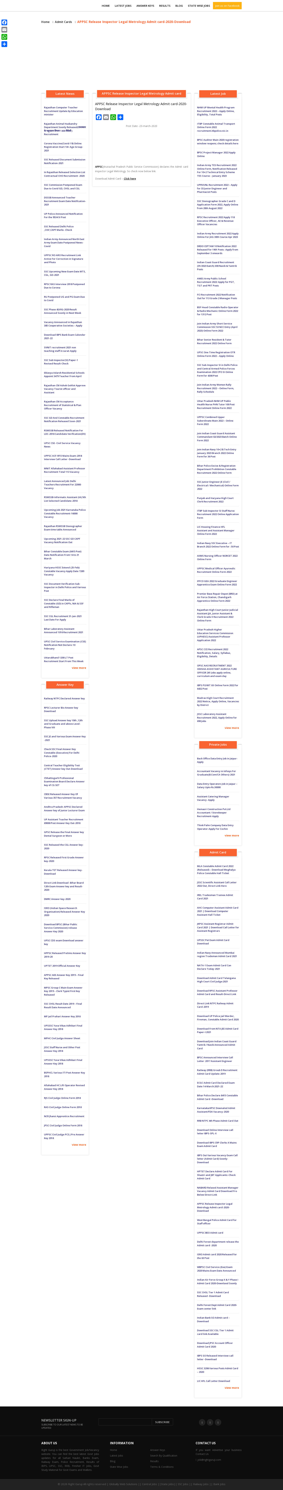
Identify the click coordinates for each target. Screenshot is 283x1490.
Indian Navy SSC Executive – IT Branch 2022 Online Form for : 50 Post (218, 544)
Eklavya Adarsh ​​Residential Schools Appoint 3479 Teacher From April (64, 374)
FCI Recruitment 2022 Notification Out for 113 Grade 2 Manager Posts (217, 296)
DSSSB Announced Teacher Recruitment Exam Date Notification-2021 (65, 201)
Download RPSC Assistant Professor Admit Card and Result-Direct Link (217, 992)
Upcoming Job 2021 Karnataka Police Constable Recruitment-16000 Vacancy (65, 513)
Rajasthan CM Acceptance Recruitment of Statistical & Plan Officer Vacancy (62, 405)
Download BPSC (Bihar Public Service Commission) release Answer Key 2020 (60, 928)
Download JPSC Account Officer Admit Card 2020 (215, 1344)
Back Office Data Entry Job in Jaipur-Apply (217, 760)
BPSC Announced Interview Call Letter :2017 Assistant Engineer (215, 1059)
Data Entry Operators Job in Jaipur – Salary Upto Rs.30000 (217, 785)
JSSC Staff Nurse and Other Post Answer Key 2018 (62, 1049)
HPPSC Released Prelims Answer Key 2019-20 (65, 954)
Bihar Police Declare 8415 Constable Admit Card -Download (217, 1097)
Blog (179, 5)
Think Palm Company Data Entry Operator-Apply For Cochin (215, 827)
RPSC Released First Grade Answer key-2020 (64, 859)
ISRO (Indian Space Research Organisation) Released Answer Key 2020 (64, 911)
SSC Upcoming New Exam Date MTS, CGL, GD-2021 (65, 273)
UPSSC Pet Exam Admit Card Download (213, 941)
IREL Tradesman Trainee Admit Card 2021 (215, 896)
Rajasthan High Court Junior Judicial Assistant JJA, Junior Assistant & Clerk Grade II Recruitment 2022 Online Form (217, 615)
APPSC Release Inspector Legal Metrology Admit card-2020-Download (214, 1207)
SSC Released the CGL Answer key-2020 (64, 846)
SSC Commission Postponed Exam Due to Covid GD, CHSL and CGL (63, 186)
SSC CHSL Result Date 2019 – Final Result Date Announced (63, 1005)
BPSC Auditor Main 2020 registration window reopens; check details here (218, 141)
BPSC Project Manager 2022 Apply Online (216, 154)
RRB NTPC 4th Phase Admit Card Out (217, 1120)
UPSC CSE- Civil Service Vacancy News (62, 444)
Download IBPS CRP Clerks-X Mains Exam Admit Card (217, 1144)
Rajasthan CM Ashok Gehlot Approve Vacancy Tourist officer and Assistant (65, 389)
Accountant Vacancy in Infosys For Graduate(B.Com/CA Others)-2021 (216, 773)
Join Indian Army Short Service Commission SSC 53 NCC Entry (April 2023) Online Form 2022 (217, 327)
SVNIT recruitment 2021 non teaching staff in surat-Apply (60, 349)
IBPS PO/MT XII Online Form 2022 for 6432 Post (217, 687)
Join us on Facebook (227, 5)
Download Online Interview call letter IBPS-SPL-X (215, 1131)
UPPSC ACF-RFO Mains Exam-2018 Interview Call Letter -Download (63, 457)
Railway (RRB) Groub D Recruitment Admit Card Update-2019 (217, 1071)
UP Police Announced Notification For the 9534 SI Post (63, 215)
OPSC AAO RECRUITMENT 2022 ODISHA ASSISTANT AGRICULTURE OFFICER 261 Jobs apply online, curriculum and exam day (217, 671)
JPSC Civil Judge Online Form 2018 (63, 1125)
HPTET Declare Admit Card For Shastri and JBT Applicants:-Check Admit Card (216, 1175)
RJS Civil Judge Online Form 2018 (62, 1098)
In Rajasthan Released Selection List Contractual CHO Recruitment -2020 (64, 174)
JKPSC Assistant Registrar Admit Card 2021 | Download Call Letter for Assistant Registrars (218, 927)
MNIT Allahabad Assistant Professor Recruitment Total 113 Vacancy (64, 470)
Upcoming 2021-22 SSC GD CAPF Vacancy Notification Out (62, 540)
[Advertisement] (141, 57)
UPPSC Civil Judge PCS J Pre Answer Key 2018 (64, 1136)
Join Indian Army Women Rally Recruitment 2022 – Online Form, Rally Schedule (215, 388)
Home (106, 5)
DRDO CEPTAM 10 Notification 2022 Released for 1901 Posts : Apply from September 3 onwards (217, 250)
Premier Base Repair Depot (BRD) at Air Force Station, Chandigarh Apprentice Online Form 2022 (217, 597)
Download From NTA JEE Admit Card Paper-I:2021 (217, 1030)
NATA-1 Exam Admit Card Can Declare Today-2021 (214, 967)
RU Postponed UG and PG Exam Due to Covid (64, 298)
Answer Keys (145, 5)
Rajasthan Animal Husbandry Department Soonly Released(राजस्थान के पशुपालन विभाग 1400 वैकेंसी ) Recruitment (65, 129)
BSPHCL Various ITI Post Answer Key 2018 (64, 1074)
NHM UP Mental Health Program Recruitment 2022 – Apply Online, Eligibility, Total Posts (216, 111)
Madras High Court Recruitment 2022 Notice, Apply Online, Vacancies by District (218, 701)
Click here (130, 178)
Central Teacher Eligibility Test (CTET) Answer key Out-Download (63, 767)
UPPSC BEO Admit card (210, 1232)
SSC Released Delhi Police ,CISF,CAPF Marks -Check (59, 228)
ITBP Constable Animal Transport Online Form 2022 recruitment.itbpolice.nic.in (216, 127)
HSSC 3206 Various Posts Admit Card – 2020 (217, 1370)
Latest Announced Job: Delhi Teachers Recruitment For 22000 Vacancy (62, 484)
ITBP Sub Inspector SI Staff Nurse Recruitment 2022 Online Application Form (218, 514)
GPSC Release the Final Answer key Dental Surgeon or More (64, 833)
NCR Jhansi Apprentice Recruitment (64, 1116)
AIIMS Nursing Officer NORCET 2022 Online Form (217, 557)
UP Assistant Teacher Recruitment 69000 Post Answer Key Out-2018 (63, 821)
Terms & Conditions (162, 1466)
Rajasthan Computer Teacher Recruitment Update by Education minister (63, 111)
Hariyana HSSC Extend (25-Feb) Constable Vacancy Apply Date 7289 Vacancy (64, 571)
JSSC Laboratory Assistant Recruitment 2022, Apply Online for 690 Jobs (217, 717)
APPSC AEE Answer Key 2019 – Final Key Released (64, 976)
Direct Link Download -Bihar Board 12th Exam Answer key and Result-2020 (64, 886)
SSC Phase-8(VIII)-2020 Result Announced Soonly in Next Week (62, 311)
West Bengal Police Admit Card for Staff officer (217, 1221)
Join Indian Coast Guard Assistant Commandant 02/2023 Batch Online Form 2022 (217, 437)
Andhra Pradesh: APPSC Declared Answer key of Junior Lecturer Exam (64, 808)
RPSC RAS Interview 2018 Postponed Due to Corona (64, 285)
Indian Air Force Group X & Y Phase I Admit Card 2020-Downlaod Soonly (217, 1281)
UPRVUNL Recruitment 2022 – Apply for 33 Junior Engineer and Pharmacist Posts (217, 188)
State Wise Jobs (199, 5)
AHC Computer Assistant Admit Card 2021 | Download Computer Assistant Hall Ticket (217, 911)
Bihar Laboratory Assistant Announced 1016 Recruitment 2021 (63, 630)
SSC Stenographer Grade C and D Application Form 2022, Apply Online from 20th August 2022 (217, 204)
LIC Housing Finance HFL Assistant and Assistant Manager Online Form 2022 (215, 530)
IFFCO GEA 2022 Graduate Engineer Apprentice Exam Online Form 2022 (217, 582)
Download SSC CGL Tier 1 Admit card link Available (215, 1332)
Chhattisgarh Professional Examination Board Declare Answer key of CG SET (64, 781)
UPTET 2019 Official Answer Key (62, 965)
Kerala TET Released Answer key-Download (63, 871)
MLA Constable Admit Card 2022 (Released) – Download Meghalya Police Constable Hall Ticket (216, 869)
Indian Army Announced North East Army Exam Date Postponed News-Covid (64, 242)
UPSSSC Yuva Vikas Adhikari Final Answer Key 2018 (63, 1027)
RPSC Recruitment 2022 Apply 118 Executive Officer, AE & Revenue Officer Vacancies (216, 221)
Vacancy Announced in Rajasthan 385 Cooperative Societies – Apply (63, 323)
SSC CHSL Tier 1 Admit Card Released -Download (213, 1294)
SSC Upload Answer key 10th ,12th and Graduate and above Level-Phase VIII (63, 724)
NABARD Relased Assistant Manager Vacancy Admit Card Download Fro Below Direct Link (217, 1191)
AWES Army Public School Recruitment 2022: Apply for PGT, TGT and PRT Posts (216, 282)
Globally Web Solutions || (125, 1484)
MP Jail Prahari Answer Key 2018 (62, 1016)
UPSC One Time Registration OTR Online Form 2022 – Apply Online (216, 354)
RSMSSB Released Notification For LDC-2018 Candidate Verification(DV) (65, 432)
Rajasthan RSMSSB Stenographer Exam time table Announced (63, 527)
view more (79, 667)
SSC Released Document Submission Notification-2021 (64, 161)
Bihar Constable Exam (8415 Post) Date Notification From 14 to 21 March (62, 555)
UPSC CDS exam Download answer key (63, 942)
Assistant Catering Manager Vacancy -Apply (213, 798)
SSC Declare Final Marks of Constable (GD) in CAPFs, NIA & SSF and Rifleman (64, 603)
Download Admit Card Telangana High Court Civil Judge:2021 (216, 979)
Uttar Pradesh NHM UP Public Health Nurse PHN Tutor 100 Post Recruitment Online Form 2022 (216, 404)
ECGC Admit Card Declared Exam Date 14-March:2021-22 (216, 1084)
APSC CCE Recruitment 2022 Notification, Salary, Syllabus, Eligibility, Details (214, 653)
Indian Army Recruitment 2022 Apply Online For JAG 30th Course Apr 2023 (218, 235)
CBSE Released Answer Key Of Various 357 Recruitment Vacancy (63, 795)
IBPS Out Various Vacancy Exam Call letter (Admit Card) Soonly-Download (217, 1159)
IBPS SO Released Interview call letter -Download (215, 1357)
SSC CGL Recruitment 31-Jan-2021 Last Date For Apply (63, 618)
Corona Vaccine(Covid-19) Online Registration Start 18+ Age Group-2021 (63, 147)
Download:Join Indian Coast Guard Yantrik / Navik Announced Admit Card (216, 1045)
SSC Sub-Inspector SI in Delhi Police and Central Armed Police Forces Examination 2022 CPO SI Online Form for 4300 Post (217, 370)
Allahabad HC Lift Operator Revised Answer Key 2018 (64, 1087)
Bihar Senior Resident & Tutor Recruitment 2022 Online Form (214, 341)
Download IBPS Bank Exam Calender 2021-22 (64, 336)
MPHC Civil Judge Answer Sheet (62, 1038)
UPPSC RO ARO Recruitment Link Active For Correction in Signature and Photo (63, 259)
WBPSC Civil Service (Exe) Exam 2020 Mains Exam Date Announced (216, 1268)
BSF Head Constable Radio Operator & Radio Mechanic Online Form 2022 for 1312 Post (217, 311)
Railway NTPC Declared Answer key (64, 698)
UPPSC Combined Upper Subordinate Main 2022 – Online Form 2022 (215, 420)
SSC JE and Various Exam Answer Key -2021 (65, 738)
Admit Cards (63, 22)
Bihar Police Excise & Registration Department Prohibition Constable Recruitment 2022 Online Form (216, 469)
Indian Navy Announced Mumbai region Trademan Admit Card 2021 (217, 954)
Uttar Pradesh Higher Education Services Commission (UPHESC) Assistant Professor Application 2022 (215, 635)
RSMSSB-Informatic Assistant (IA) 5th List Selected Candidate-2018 (65, 499)
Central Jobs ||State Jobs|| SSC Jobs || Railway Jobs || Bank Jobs (183, 1484)
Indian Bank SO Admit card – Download (213, 1319)
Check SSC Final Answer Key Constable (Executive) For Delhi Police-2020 (61, 752)
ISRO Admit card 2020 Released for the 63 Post (217, 1256)
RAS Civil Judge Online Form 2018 (63, 1107)
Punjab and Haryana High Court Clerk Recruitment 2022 (215, 499)
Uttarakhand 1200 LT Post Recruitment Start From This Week (63, 659)
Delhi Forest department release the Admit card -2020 (218, 1243)
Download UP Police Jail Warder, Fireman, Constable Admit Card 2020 (218, 1017)
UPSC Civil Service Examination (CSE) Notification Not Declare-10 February (65, 645)
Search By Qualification (163, 1455)
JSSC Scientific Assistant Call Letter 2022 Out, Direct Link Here (217, 884)
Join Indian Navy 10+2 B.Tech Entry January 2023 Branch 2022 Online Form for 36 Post (216, 453)
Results (164, 5)
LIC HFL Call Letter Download (213, 1381)
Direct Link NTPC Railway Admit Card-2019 (215, 1005)
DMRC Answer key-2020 (57, 899)
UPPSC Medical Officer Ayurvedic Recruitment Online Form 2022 (216, 570)
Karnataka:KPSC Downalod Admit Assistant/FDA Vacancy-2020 (216, 1109)
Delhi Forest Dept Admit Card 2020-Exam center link (217, 1306)
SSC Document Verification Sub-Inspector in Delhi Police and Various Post (65, 587)
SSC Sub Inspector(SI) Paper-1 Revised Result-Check (61, 361)
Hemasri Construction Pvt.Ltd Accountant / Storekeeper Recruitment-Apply (213, 812)
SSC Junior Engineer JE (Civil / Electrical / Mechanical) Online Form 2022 (218, 485)
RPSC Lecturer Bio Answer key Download (61, 709)
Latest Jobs (123, 5)
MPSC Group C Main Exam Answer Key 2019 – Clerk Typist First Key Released (63, 991)
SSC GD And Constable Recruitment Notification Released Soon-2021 (64, 419)
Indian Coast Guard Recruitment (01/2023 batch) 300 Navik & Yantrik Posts (217, 266)
